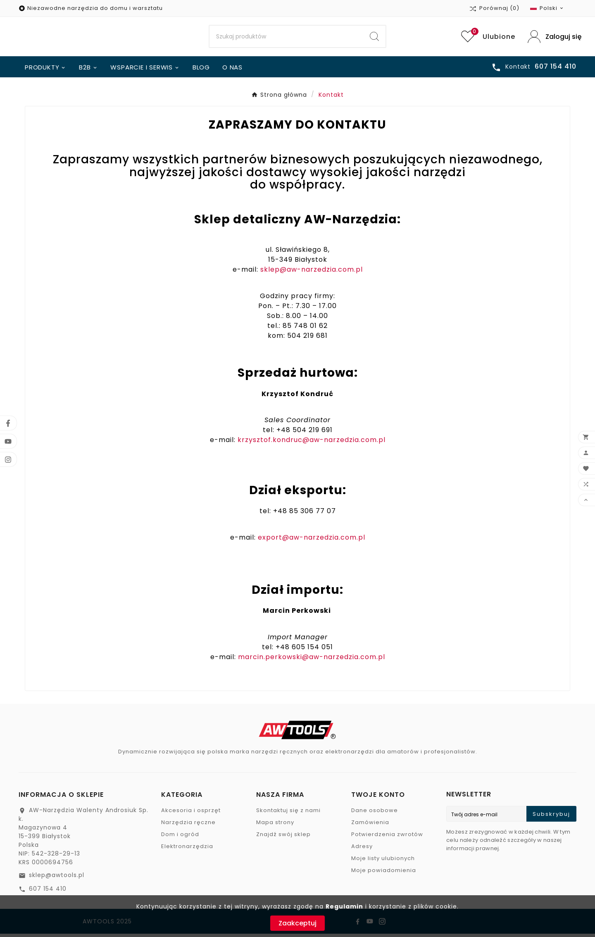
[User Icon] (552, 38)
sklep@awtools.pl (56, 878)
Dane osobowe (374, 813)
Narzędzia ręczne (188, 825)
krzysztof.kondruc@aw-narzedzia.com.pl (312, 443)
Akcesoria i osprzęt (191, 813)
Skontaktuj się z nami (288, 813)
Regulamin (344, 906)
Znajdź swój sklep (283, 837)
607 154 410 (48, 892)
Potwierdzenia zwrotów (387, 837)
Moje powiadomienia (383, 873)
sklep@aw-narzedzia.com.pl (311, 272)
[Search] (286, 38)
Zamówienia (370, 825)
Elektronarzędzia (187, 849)
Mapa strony (275, 825)
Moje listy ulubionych (383, 861)
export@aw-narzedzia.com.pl (311, 540)
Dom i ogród (180, 837)
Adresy (362, 849)
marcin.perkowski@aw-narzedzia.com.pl (311, 660)
